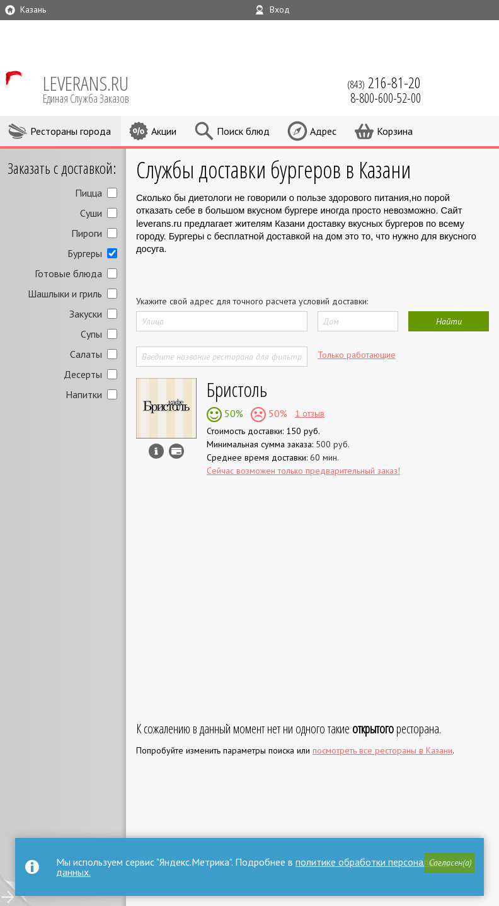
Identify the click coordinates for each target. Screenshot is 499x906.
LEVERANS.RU (94, 88)
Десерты (83, 374)
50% (232, 413)
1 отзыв (309, 413)
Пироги (86, 233)
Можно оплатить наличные (176, 451)
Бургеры (84, 253)
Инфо (156, 451)
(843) (384, 82)
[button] (449, 862)
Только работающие (357, 354)
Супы (91, 334)
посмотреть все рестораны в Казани (382, 750)
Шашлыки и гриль (65, 293)
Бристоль (237, 389)
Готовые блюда (68, 273)
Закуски (85, 313)
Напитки (84, 394)
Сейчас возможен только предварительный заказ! (303, 470)
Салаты (86, 354)
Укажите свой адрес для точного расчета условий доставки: (252, 301)
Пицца (88, 192)
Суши (91, 213)
